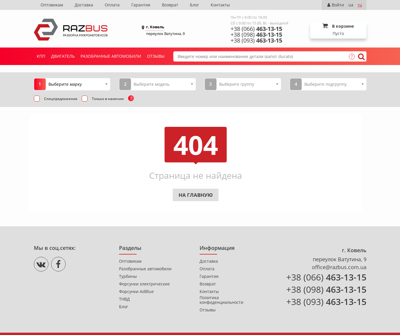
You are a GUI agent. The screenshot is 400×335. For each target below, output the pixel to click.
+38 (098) (256, 35)
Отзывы (156, 56)
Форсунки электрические (144, 284)
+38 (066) (256, 29)
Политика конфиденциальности (221, 300)
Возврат (170, 5)
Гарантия (140, 5)
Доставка (84, 5)
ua (350, 5)
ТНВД (124, 299)
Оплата (112, 5)
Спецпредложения (60, 98)
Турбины (128, 276)
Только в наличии (108, 98)
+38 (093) (256, 40)
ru (360, 5)
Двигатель (63, 56)
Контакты (220, 5)
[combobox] (78, 84)
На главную (196, 195)
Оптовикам (52, 5)
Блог (194, 5)
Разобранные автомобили (111, 56)
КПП (41, 56)
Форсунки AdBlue (136, 291)
